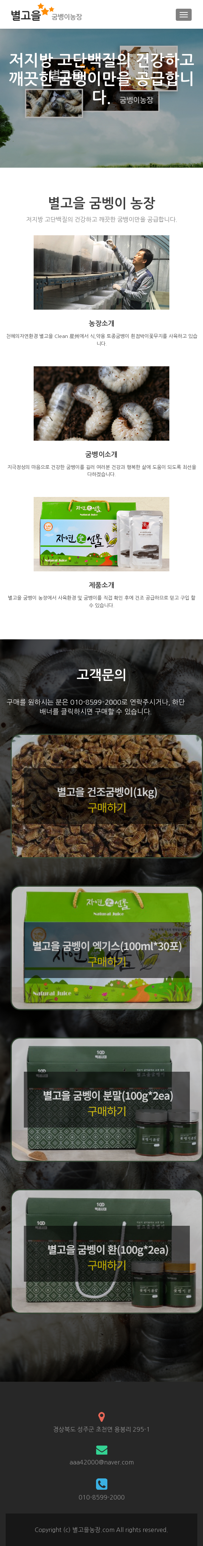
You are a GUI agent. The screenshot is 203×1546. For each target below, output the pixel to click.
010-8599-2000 (102, 1497)
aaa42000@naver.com (102, 1462)
